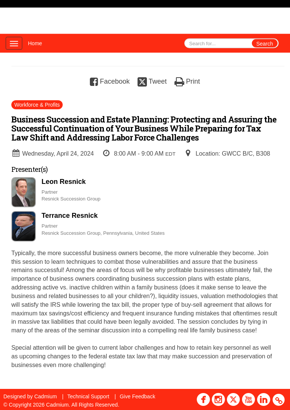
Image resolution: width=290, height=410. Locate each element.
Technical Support (88, 396)
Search (264, 44)
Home (35, 43)
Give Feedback (137, 396)
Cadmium (45, 396)
